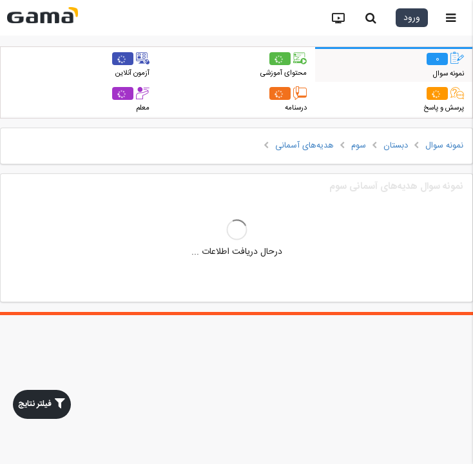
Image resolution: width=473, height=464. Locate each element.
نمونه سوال (444, 146)
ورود (411, 18)
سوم (358, 146)
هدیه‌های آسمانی (304, 146)
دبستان (395, 146)
